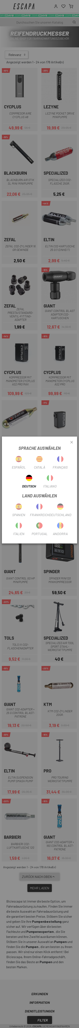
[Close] (72, 442)
